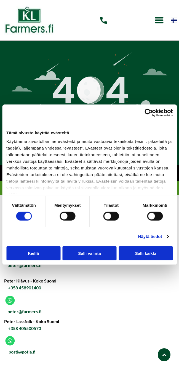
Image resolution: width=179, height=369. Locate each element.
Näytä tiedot (150, 236)
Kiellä (33, 253)
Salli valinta (89, 253)
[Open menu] (159, 20)
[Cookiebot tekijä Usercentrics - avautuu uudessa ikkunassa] (148, 113)
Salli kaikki (145, 253)
